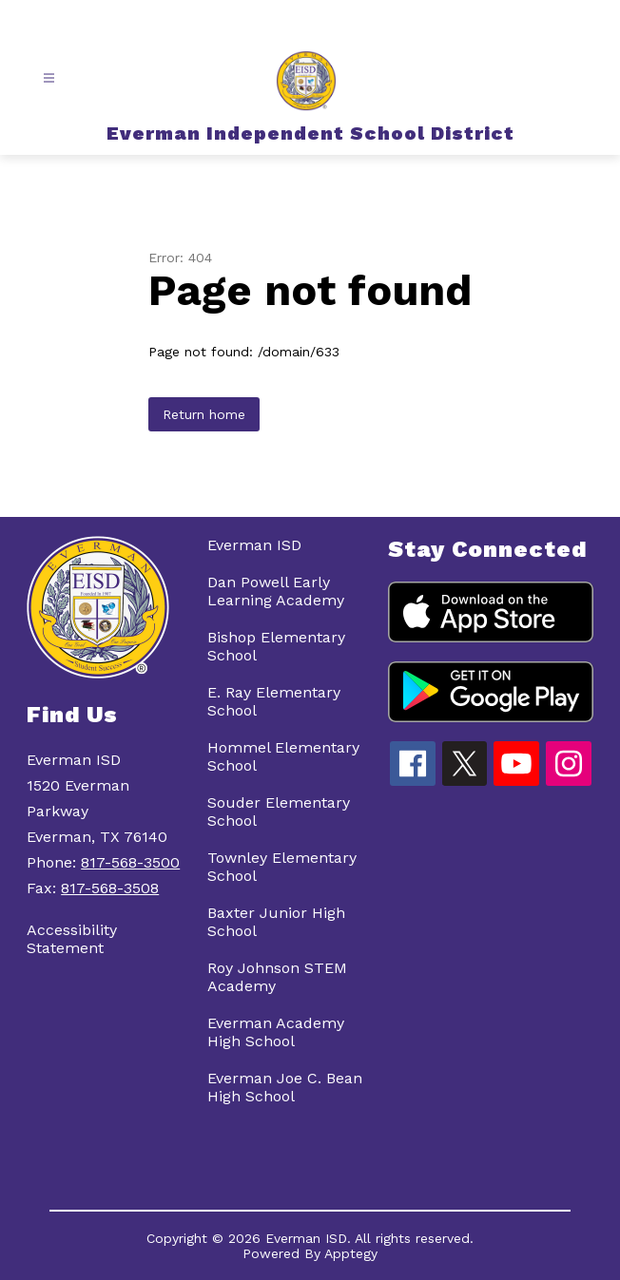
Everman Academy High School (275, 1032)
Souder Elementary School (278, 811)
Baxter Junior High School (276, 922)
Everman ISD (254, 545)
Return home (204, 414)
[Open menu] (49, 78)
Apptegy (351, 1253)
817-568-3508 (110, 888)
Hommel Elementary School (283, 756)
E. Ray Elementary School (273, 701)
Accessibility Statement (72, 939)
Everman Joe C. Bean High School (284, 1087)
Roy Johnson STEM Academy (277, 977)
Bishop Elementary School (276, 646)
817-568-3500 (130, 862)
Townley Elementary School (282, 867)
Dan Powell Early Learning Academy (275, 591)
